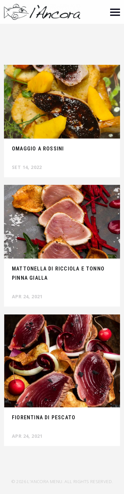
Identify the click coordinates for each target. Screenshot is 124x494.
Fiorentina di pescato (43, 417)
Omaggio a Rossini (38, 148)
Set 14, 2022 (27, 167)
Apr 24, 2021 (27, 296)
